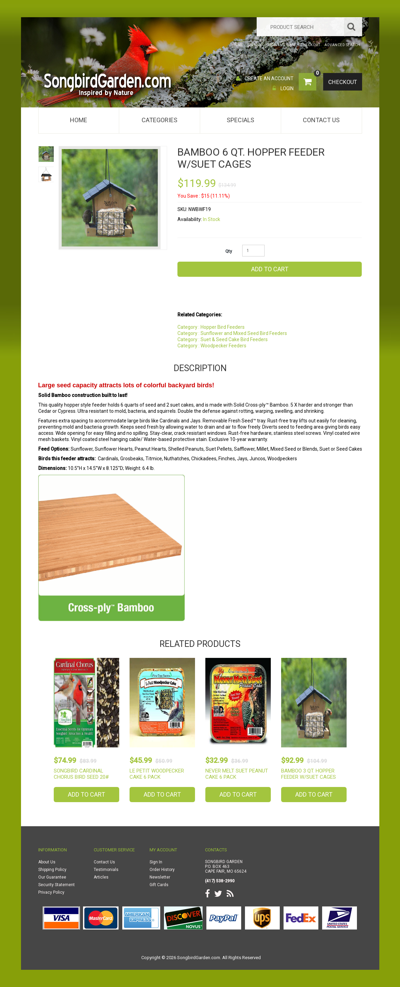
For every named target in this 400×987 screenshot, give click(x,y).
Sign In (156, 862)
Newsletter (160, 877)
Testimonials (106, 869)
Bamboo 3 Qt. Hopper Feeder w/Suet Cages (308, 774)
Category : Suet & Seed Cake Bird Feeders (222, 339)
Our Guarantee (52, 877)
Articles (101, 877)
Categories (159, 120)
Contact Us (321, 120)
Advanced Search (342, 45)
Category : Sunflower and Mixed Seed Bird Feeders (232, 333)
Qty (228, 251)
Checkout (342, 82)
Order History (162, 869)
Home (78, 120)
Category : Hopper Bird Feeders (211, 327)
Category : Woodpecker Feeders (211, 345)
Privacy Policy (51, 892)
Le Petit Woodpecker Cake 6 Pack (157, 774)
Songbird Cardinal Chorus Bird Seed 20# (81, 774)
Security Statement (56, 884)
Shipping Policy (52, 869)
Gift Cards (159, 884)
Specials (240, 120)
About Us (46, 862)
